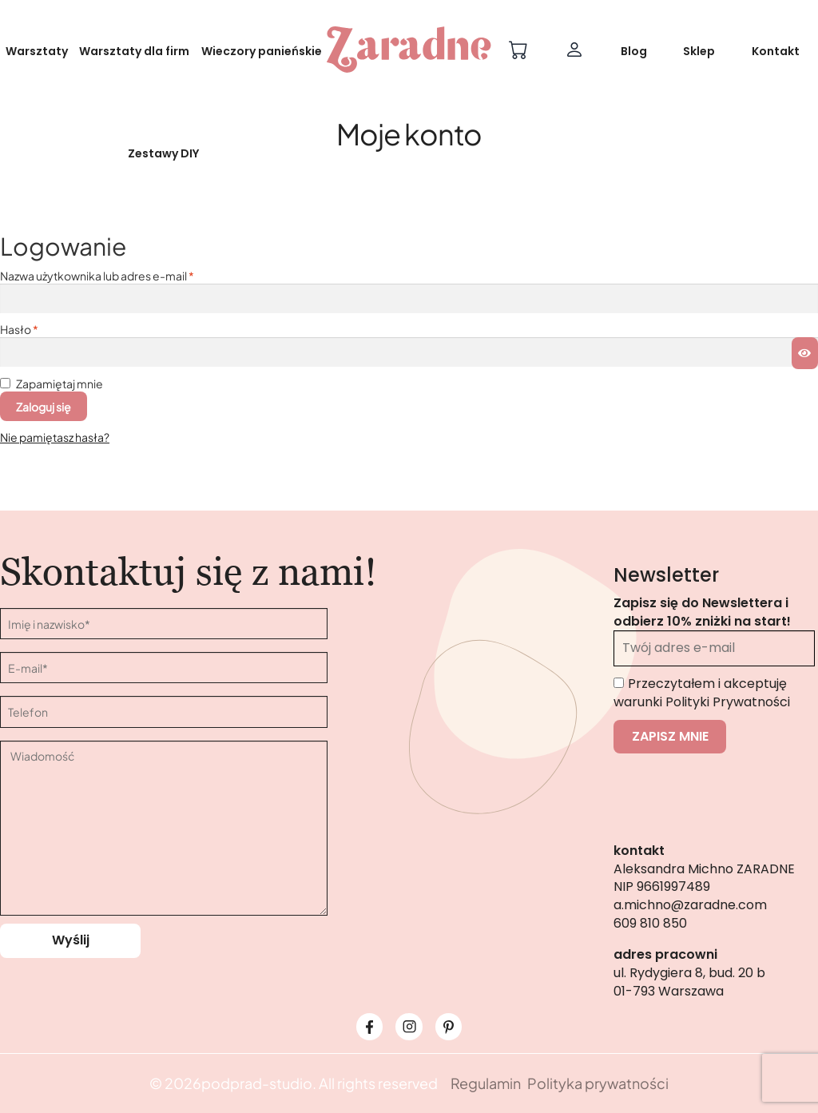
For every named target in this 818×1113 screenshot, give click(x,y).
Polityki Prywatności (727, 702)
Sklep (699, 51)
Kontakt (776, 51)
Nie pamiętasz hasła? (54, 437)
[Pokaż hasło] (805, 353)
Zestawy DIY (163, 153)
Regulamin (486, 1083)
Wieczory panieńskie (261, 51)
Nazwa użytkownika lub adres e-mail (97, 275)
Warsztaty (37, 51)
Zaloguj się (43, 406)
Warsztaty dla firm (134, 51)
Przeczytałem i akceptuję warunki (702, 692)
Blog (634, 51)
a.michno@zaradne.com (690, 905)
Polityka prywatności (598, 1083)
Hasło (19, 329)
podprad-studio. (258, 1083)
